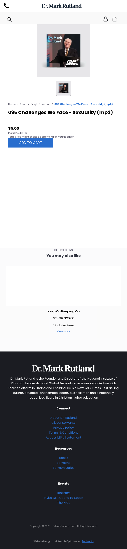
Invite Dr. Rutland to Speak (63, 498)
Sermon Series (63, 468)
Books (63, 458)
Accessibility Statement (63, 437)
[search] (9, 20)
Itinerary (63, 493)
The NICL (63, 503)
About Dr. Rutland (63, 418)
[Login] (106, 19)
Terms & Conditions (63, 432)
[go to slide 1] (63, 88)
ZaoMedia (88, 541)
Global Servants (63, 422)
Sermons (63, 463)
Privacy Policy (63, 427)
